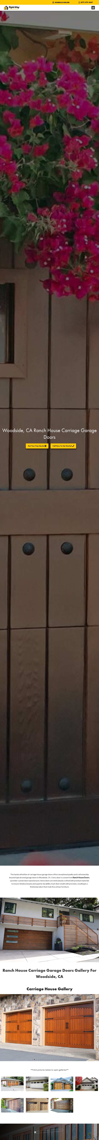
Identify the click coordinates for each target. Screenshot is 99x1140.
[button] (93, 7)
